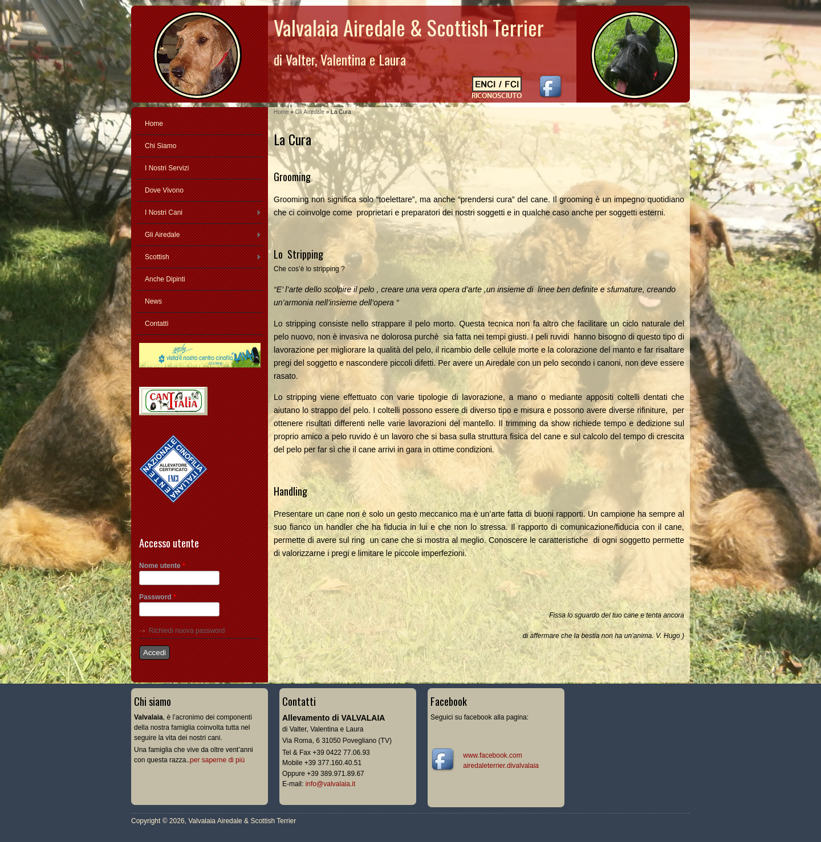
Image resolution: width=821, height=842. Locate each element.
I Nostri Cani (163, 212)
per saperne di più (217, 760)
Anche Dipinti (165, 279)
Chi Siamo (160, 146)
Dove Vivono (164, 190)
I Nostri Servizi (167, 168)
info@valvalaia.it (331, 784)
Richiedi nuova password (187, 631)
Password (157, 597)
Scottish (157, 257)
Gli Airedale (309, 112)
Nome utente (162, 566)
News (153, 301)
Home (281, 112)
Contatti (156, 324)
